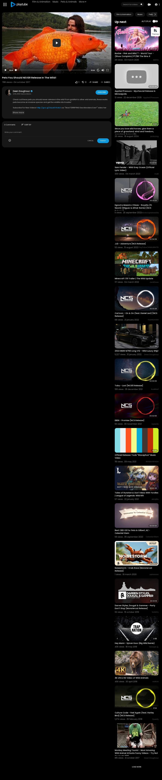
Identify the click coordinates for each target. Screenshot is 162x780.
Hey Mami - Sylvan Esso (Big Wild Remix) (135, 643)
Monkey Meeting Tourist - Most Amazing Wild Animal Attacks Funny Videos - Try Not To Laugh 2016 (136, 753)
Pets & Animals (69, 1)
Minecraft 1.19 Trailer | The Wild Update (134, 278)
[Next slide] (155, 14)
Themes (155, 32)
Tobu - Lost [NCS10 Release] (129, 385)
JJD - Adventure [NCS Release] (130, 243)
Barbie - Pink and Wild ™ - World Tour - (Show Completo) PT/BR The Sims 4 (134, 55)
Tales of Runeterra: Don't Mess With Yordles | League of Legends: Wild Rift (136, 494)
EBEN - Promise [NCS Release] (129, 420)
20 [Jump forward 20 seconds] (98, 70)
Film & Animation (41, 1)
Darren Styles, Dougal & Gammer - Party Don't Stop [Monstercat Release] (135, 607)
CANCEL (91, 141)
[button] (157, 5)
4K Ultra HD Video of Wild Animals (131, 678)
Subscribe (101, 92)
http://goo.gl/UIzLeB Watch (49, 107)
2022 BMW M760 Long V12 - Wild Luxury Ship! (136, 351)
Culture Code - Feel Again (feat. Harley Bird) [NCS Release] (134, 714)
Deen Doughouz (23, 91)
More (83, 1)
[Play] (5, 70)
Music (56, 1)
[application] (56, 43)
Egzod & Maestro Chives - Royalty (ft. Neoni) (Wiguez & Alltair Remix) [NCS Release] (133, 208)
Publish (103, 141)
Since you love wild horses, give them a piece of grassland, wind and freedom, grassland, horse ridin (134, 131)
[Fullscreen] (107, 70)
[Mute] (102, 70)
